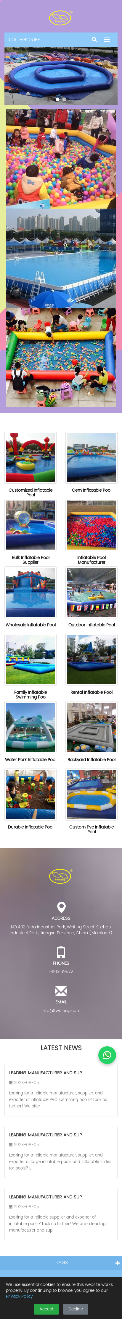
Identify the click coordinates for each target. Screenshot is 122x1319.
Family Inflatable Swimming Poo (30, 695)
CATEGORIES (25, 39)
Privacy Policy (19, 1296)
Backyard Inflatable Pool (91, 759)
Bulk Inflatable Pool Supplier (30, 560)
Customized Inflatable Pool (30, 492)
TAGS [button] (62, 1262)
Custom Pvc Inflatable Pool (91, 829)
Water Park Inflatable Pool (30, 759)
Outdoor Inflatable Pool (91, 625)
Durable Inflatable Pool (30, 827)
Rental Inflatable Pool (91, 692)
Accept (46, 1309)
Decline (75, 1309)
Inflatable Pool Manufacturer (91, 560)
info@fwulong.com (61, 1010)
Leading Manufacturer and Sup (45, 1073)
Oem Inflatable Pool (91, 490)
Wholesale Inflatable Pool (31, 625)
